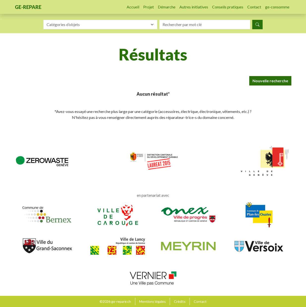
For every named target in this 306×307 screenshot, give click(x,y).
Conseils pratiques (227, 6)
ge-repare (28, 7)
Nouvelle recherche (270, 80)
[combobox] (100, 24)
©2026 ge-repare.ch (115, 301)
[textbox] (97, 25)
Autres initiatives (193, 6)
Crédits (180, 301)
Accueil (133, 6)
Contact (254, 6)
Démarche (166, 6)
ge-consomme (277, 6)
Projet (148, 6)
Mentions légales (152, 301)
